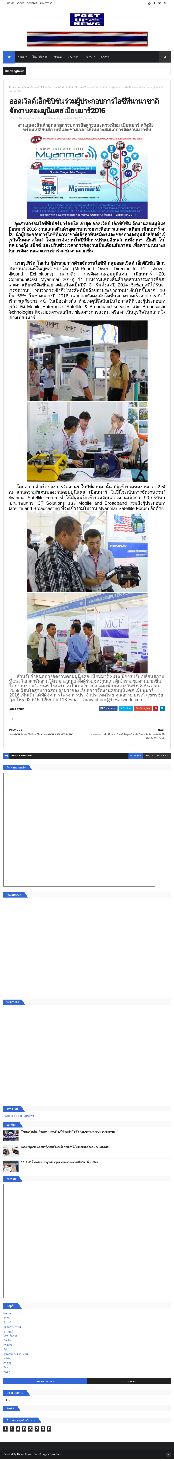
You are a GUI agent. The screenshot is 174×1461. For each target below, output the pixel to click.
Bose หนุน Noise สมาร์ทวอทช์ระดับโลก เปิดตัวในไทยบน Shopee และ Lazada (64, 1149)
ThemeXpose (24, 1455)
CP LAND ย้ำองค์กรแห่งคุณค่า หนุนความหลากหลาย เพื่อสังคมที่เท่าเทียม (59, 1164)
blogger (135, 757)
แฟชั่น (7, 1360)
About (20, 3)
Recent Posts (45, 1383)
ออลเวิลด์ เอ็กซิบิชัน (64, 87)
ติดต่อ (6, 1374)
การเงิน (7, 1347)
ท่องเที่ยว (73, 57)
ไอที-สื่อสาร (40, 57)
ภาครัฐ (105, 57)
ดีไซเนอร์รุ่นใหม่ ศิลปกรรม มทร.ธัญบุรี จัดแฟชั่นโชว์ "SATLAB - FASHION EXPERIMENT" (69, 1133)
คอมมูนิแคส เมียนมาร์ (28, 87)
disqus (149, 757)
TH (85, 87)
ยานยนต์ (8, 1333)
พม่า (51, 87)
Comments (129, 1383)
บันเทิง (89, 57)
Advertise (46, 3)
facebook (163, 757)
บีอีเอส (44, 87)
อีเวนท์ (58, 57)
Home (10, 3)
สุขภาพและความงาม (15, 1355)
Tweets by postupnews (18, 1117)
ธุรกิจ (21, 57)
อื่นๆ (5, 1369)
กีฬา (5, 1351)
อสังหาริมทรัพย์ (12, 1329)
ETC (8, 1401)
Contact (32, 3)
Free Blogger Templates (48, 1455)
